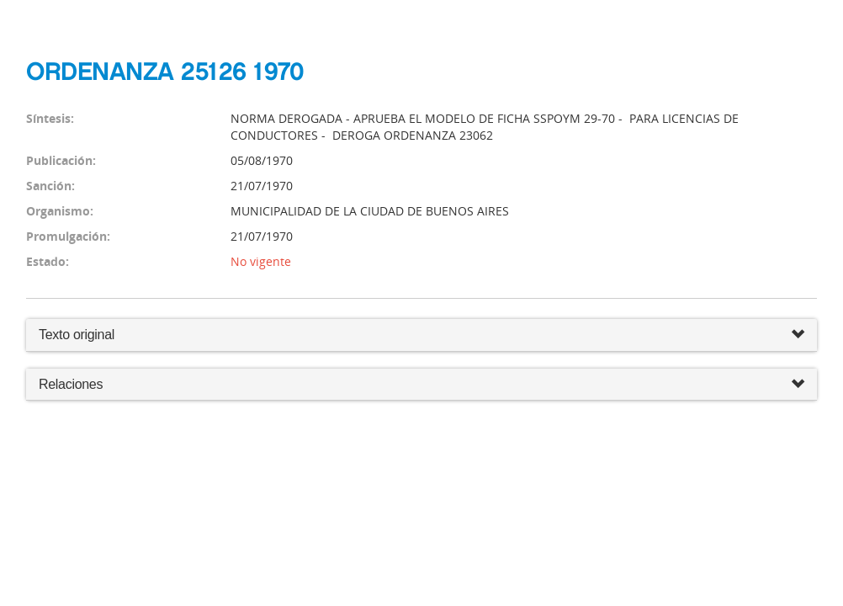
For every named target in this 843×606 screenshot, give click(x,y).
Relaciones (421, 385)
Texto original (76, 334)
